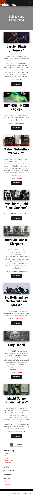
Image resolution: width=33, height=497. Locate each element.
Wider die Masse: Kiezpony (16, 242)
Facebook (8, 484)
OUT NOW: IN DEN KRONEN (16, 107)
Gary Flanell (16, 345)
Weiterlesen (16, 84)
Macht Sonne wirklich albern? (16, 400)
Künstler (19, 372)
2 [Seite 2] (14, 445)
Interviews (17, 432)
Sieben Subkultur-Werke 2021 (16, 151)
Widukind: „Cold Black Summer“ (16, 206)
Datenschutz (8, 463)
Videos (22, 123)
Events (7, 482)
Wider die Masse (24, 214)
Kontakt (7, 454)
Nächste (19, 445)
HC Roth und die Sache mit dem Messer (16, 301)
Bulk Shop (28, 493)
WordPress (17, 493)
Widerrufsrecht (9, 460)
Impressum (8, 456)
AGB (6, 458)
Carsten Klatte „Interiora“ (16, 48)
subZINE (19, 80)
